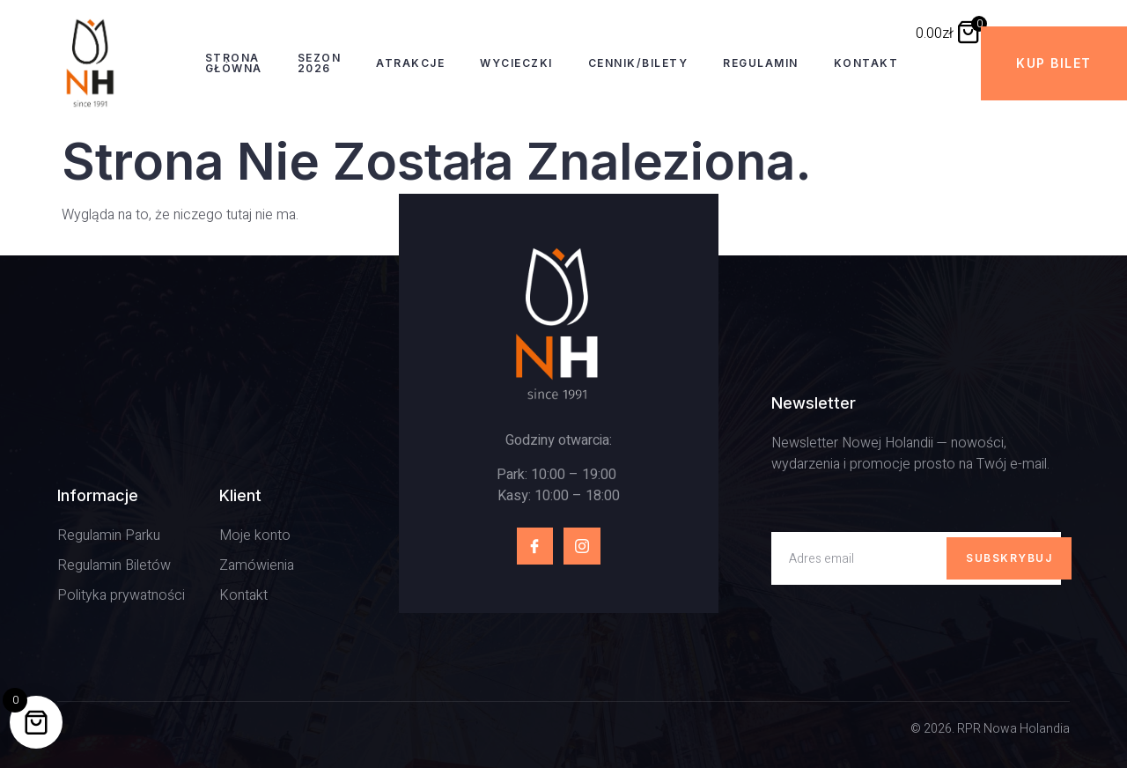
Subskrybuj (1009, 558)
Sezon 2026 (320, 63)
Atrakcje (410, 63)
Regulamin (761, 63)
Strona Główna (233, 63)
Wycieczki (516, 63)
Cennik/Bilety (638, 63)
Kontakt (866, 63)
